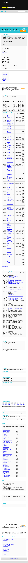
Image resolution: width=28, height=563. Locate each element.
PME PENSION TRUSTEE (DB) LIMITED (9, 254)
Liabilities (4, 75)
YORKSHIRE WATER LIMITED (5, 435)
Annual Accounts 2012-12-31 (9, 404)
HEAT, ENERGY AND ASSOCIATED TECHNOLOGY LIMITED (9, 142)
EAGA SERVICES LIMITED (9, 165)
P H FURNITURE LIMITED (9, 231)
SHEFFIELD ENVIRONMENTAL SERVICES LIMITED (7, 442)
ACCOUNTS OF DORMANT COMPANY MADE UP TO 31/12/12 (15, 298)
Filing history (4, 79)
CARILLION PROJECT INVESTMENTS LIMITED (9, 177)
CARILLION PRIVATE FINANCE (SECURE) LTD (9, 544)
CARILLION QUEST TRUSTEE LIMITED (9, 121)
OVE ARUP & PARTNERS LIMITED (6, 441)
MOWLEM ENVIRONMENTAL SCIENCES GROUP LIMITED (9, 127)
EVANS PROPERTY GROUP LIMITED (6, 430)
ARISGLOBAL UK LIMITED (6, 540)
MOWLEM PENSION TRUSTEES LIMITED (9, 243)
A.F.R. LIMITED (5, 538)
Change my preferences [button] (11, 7)
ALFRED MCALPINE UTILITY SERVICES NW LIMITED (9, 218)
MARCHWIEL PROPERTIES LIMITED (9, 238)
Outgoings (4, 80)
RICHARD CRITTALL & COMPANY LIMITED (9, 252)
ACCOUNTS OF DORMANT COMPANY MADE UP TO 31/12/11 (15, 299)
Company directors (5, 74)
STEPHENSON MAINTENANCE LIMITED (9, 152)
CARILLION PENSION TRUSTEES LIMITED (9, 247)
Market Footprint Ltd (13, 558)
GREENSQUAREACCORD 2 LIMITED (6, 431)
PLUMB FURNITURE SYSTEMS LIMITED (9, 237)
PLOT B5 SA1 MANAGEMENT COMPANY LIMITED (10, 169)
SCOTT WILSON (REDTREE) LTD (6, 432)
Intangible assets (5, 77)
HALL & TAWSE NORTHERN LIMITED (9, 155)
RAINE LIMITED (8, 149)
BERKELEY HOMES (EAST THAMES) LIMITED (7, 449)
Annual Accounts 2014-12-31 (3, 404)
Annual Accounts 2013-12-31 (6, 404)
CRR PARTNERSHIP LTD (6, 551)
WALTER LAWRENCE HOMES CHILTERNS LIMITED (9, 146)
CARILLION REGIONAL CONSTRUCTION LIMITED (10, 189)
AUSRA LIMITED (5, 543)
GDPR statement (17, 558)
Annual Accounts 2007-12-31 (24, 404)
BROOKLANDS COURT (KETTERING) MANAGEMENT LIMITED (9, 211)
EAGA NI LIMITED (9, 164)
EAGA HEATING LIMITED (9, 117)
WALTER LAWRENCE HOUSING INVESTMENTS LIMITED (9, 148)
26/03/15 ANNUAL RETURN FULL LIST (12, 291)
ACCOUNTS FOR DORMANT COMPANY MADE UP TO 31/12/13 (15, 296)
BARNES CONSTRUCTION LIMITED (6, 437)
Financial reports (5, 78)
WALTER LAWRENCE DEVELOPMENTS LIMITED (10, 123)
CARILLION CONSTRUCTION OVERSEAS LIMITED (9, 180)
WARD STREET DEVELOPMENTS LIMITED (10, 259)
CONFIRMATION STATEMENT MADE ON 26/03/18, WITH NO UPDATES (16, 282)
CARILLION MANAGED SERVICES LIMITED (9, 178)
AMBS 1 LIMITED (8, 151)
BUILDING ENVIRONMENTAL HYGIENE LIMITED (9, 136)
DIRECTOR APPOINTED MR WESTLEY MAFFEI (13, 283)
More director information (5, 266)
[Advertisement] (14, 19)
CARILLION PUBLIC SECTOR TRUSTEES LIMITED (9, 249)
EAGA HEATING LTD (6, 546)
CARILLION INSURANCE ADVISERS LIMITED (9, 158)
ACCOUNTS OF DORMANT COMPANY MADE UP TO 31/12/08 (15, 307)
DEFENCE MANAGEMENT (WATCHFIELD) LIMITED (7, 463)
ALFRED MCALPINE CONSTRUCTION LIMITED (10, 220)
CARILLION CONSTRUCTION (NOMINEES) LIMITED (9, 138)
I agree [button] (3, 7)
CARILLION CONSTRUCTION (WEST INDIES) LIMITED (9, 170)
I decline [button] (6, 7)
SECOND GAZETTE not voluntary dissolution (13, 276)
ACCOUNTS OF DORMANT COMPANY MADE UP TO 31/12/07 (15, 308)
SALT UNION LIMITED (5, 439)
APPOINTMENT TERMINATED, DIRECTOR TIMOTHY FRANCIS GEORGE (16, 284)
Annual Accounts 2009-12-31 (18, 404)
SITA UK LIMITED (4, 446)
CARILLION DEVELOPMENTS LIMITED (10, 162)
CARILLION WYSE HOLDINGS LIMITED (9, 250)
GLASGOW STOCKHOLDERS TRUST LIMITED (9, 144)
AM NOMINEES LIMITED (9, 120)
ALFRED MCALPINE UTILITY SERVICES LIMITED (9, 222)
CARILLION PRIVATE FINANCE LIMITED (9, 163)
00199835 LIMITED (9, 200)
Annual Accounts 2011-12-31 (12, 404)
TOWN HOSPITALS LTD (6, 549)
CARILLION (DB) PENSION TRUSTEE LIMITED (10, 183)
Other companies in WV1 (4, 52)
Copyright (10, 558)
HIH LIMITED (4, 438)
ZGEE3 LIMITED (4, 434)
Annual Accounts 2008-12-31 (21, 404)
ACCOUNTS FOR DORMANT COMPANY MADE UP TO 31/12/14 (15, 289)
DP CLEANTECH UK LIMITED (7, 545)
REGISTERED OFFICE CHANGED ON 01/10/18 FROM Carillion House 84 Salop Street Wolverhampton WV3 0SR (16, 280)
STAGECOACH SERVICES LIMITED (6, 459)
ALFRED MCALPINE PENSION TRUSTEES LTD (9, 539)
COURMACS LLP (5, 550)
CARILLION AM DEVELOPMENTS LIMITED (10, 204)
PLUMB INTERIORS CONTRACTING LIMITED (9, 224)
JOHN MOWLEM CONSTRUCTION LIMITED (10, 150)
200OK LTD (5, 554)
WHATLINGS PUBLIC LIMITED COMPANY (9, 232)
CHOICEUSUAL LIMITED (9, 242)
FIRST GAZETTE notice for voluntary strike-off (13, 281)
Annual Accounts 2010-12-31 (15, 404)
